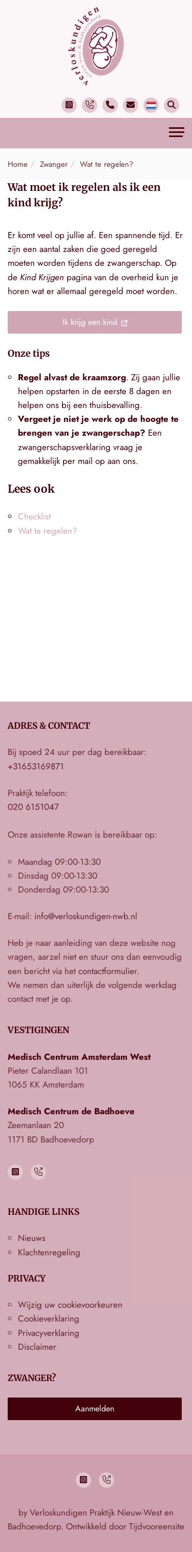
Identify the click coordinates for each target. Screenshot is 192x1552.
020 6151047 (33, 807)
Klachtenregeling (49, 1252)
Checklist (34, 516)
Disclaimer (37, 1347)
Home (18, 164)
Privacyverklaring (48, 1333)
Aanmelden (94, 1408)
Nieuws (32, 1238)
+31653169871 (36, 766)
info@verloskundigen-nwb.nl (85, 916)
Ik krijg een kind (89, 322)
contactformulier (107, 971)
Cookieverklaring (48, 1318)
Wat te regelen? (106, 164)
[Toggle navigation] (176, 133)
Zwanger (54, 164)
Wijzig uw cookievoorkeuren (70, 1304)
